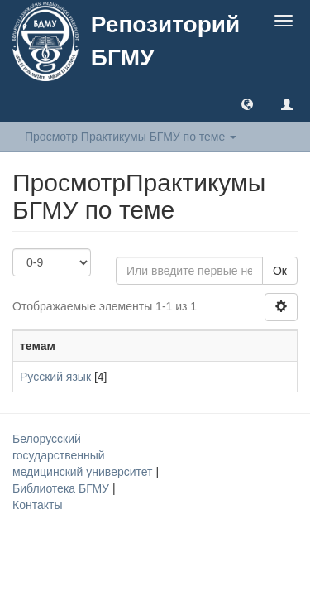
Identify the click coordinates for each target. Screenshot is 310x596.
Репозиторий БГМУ (165, 41)
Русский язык (55, 376)
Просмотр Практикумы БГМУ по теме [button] (130, 136)
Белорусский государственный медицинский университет (83, 455)
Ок (280, 270)
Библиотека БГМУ (62, 488)
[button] (247, 103)
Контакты (37, 505)
